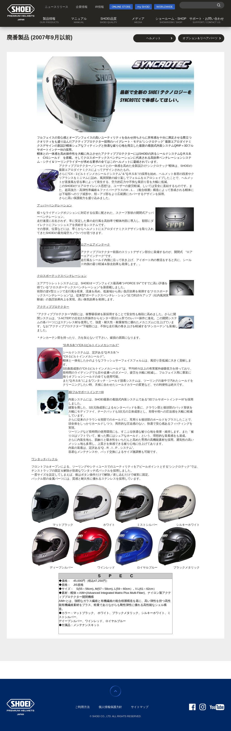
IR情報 (99, 7)
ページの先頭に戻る (115, 691)
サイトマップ (139, 707)
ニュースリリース (56, 7)
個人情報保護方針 (110, 707)
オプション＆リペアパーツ (200, 38)
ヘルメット (153, 38)
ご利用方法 (82, 707)
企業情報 (81, 7)
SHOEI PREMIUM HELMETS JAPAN (21, 12)
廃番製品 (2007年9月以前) (39, 37)
